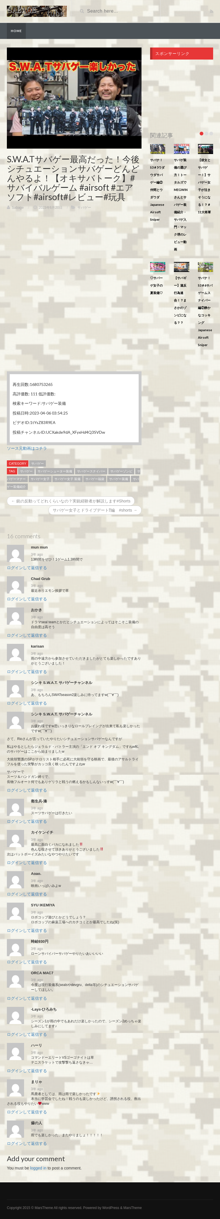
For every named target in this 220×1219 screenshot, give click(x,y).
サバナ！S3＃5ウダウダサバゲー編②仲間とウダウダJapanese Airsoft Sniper (157, 189)
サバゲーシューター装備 (55, 471)
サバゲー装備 (118, 479)
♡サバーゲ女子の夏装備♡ (156, 285)
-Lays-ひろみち (44, 1009)
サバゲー (84, 208)
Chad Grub (40, 579)
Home (16, 31)
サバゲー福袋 (94, 479)
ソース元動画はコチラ (27, 448)
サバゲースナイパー (91, 471)
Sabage (17, 208)
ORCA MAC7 (42, 973)
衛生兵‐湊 (39, 801)
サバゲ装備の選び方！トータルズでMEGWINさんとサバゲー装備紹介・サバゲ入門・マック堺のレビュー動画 (181, 204)
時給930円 (39, 941)
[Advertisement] (74, 256)
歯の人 (36, 1123)
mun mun (39, 547)
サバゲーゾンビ (121, 471)
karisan (37, 646)
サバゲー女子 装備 (67, 479)
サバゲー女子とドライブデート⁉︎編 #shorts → (95, 510)
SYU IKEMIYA (43, 905)
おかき (36, 610)
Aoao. (36, 873)
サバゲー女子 (40, 479)
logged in (38, 1168)
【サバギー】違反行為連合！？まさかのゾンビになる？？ (180, 300)
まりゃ (36, 1082)
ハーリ (36, 1045)
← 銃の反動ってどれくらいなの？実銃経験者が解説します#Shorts (70, 501)
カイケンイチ (42, 832)
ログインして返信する (27, 567)
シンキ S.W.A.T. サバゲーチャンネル (61, 682)
